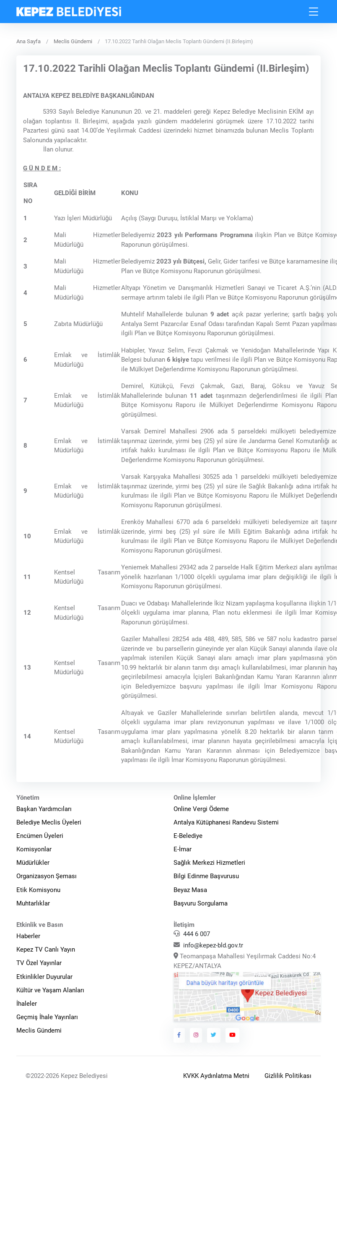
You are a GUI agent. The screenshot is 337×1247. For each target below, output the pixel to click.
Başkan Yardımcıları (44, 809)
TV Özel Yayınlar (39, 963)
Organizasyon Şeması (46, 876)
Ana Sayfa (28, 41)
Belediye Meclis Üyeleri (48, 822)
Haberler (28, 936)
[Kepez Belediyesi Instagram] (196, 1035)
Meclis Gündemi (73, 41)
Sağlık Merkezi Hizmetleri (209, 862)
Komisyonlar (34, 849)
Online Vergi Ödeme (201, 809)
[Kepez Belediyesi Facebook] (179, 1035)
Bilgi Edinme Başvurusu (206, 876)
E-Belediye (188, 836)
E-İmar (183, 849)
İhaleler (26, 1003)
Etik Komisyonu (38, 890)
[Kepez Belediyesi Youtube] (233, 1035)
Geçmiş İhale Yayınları (47, 1017)
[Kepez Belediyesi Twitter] (213, 1035)
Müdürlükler (32, 862)
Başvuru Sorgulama (201, 903)
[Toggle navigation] (314, 11)
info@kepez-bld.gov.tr (213, 945)
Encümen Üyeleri (39, 836)
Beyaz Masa (190, 890)
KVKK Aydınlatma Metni (216, 1076)
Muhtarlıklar (33, 903)
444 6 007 (196, 934)
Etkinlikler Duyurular (44, 977)
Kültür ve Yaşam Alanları (50, 990)
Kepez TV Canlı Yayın (45, 949)
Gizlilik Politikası (287, 1076)
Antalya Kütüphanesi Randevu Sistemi (226, 822)
